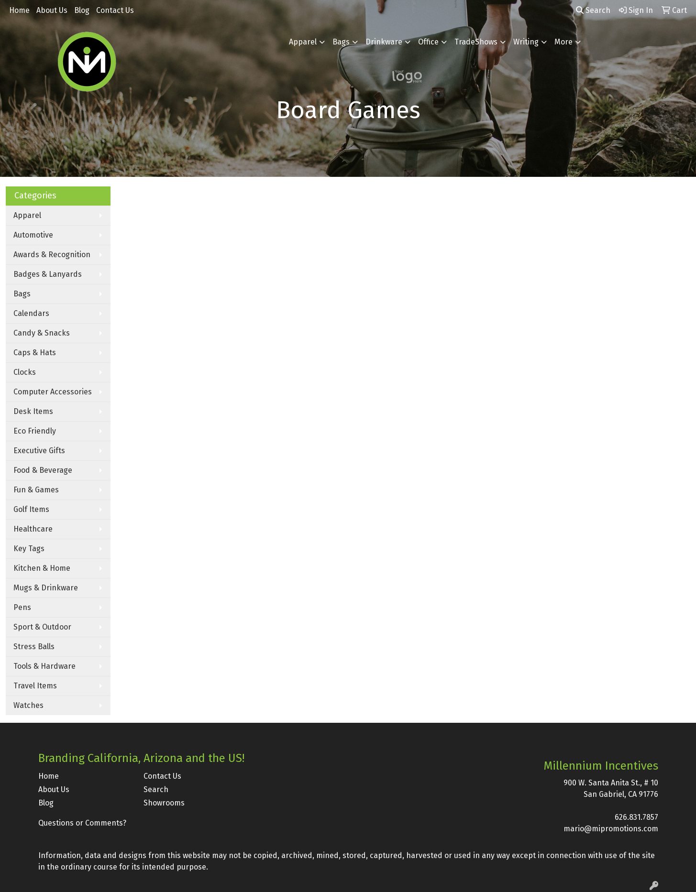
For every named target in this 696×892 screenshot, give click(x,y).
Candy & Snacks (41, 332)
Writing (526, 41)
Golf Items (31, 509)
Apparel (303, 41)
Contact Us (115, 10)
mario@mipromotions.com (610, 828)
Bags (341, 41)
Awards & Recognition (51, 254)
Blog (81, 10)
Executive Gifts (39, 450)
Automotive (33, 234)
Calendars (31, 313)
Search (593, 10)
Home (19, 10)
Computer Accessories (52, 391)
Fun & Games (36, 489)
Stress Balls (34, 646)
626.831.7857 (636, 817)
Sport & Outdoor (42, 626)
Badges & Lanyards (47, 274)
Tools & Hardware (44, 666)
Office (428, 41)
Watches (28, 705)
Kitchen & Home (41, 568)
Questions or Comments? (82, 822)
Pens (22, 607)
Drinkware (383, 41)
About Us (51, 10)
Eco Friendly (34, 430)
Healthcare (33, 528)
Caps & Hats (34, 352)
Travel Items (35, 685)
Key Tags (28, 548)
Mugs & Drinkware (45, 587)
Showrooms (164, 802)
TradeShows (475, 41)
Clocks (24, 372)
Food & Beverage (42, 470)
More (563, 41)
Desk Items (33, 411)
